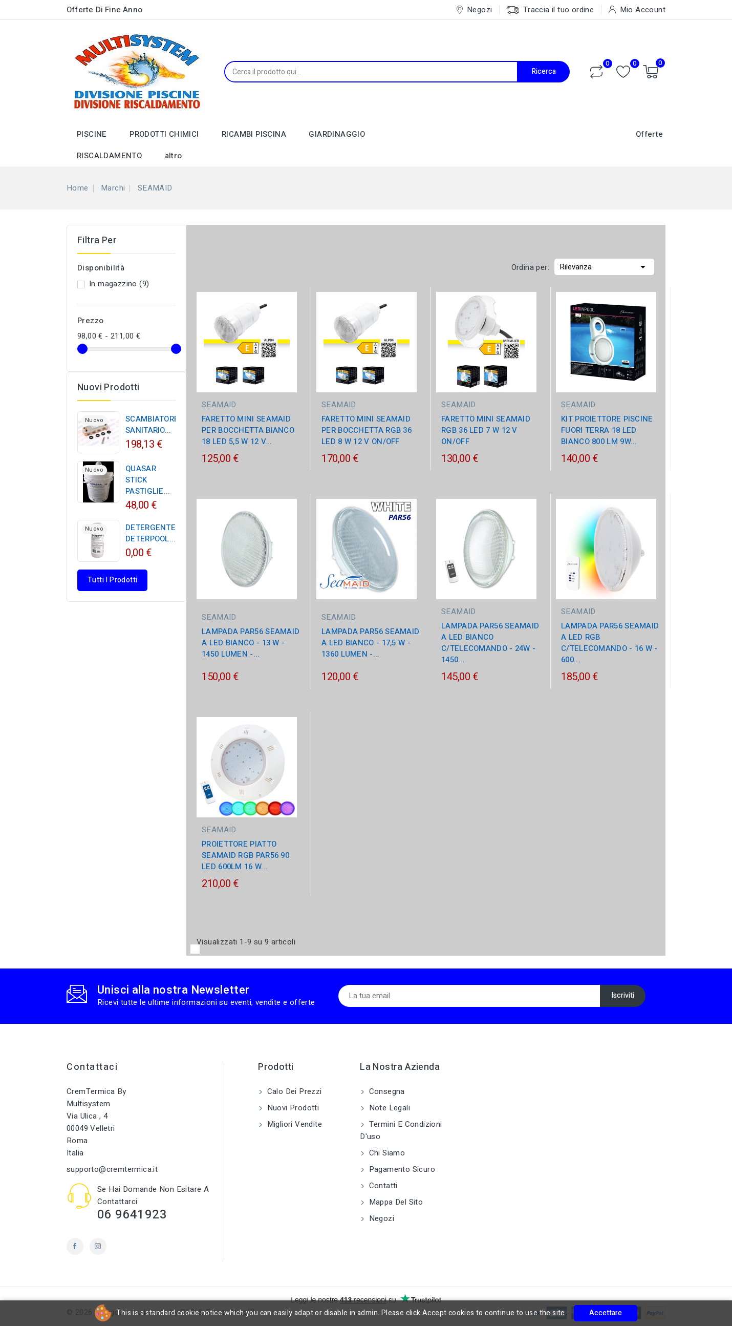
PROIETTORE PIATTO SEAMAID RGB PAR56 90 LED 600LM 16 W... (245, 855)
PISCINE (92, 134)
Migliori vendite (293, 1124)
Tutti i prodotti (112, 580)
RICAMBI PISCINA (254, 134)
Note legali (388, 1107)
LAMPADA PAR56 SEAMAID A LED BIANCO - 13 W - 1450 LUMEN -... (250, 643)
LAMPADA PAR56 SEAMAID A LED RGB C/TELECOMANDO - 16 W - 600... (610, 642)
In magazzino (119, 283)
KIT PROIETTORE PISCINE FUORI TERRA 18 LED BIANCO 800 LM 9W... (607, 430)
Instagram (98, 1246)
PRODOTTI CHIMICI (164, 134)
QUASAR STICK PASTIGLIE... (147, 480)
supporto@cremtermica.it (112, 1169)
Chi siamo (386, 1153)
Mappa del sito (395, 1202)
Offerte (649, 134)
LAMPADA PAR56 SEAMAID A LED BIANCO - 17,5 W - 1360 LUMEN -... (370, 643)
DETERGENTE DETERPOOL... (150, 533)
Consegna (386, 1091)
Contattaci (92, 1067)
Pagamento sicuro (401, 1169)
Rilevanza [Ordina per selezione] (604, 266)
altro (173, 155)
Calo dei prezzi (293, 1091)
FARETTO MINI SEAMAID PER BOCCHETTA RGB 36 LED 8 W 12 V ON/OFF (366, 430)
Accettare (605, 1313)
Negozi (380, 1218)
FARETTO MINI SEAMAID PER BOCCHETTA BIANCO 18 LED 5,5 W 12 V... (248, 430)
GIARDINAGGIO (337, 134)
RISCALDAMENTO (109, 155)
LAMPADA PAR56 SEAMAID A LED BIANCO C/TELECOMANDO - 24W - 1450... (490, 642)
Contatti (382, 1185)
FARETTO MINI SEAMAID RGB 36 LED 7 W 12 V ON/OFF (485, 430)
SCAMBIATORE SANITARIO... (152, 424)
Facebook (75, 1246)
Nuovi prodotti (292, 1107)
